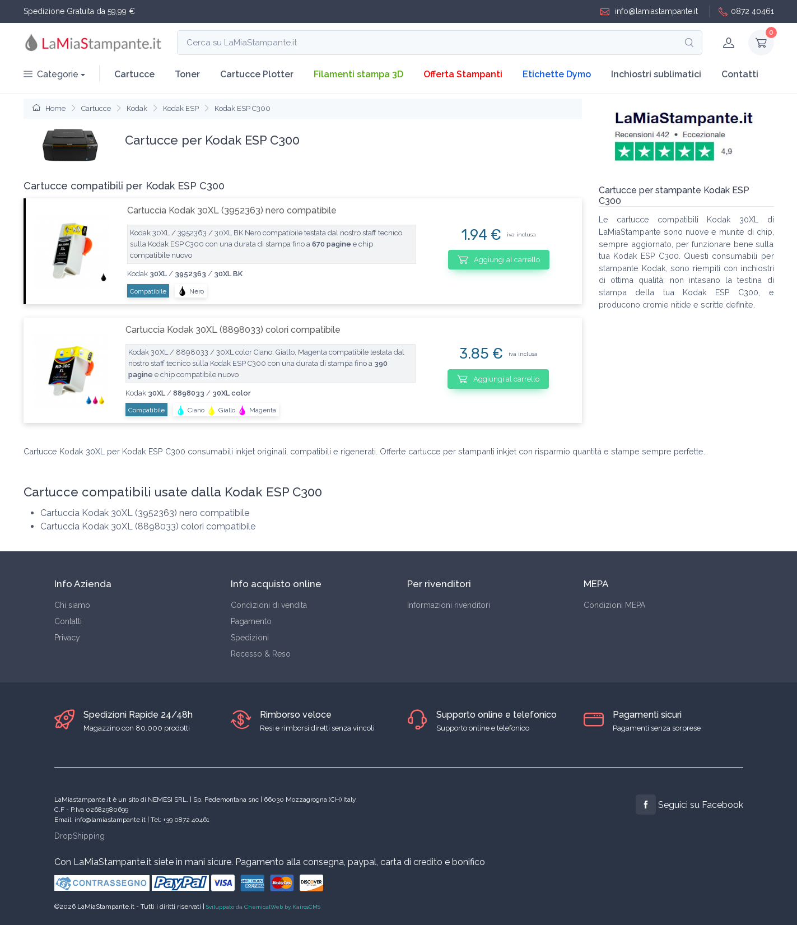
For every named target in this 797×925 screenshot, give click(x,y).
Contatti (739, 74)
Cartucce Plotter (256, 74)
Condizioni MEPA (614, 605)
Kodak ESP (181, 108)
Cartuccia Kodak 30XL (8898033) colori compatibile (233, 329)
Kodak (137, 108)
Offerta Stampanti (462, 74)
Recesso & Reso (261, 653)
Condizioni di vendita (269, 605)
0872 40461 (746, 11)
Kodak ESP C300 (243, 108)
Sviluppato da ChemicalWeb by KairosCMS (263, 907)
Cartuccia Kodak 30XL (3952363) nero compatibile (232, 210)
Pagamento (251, 621)
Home (49, 108)
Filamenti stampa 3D (358, 74)
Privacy (67, 637)
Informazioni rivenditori (448, 605)
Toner (187, 74)
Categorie (51, 74)
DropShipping (79, 835)
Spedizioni (250, 637)
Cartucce (134, 74)
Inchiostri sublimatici (656, 74)
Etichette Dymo (557, 74)
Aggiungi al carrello (499, 259)
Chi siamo (72, 605)
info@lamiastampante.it (649, 11)
